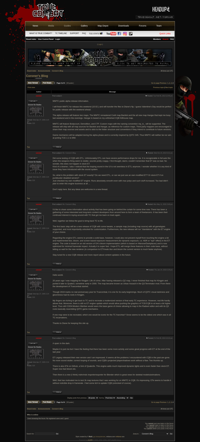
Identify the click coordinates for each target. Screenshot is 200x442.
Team (159, 25)
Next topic (169, 87)
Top (28, 147)
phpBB (90, 440)
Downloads (123, 25)
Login (57, 39)
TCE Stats (96, 34)
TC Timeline (61, 33)
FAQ (84, 33)
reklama (119, 436)
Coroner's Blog (57, 71)
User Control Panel (46, 39)
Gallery (84, 25)
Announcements (44, 71)
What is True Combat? (40, 33)
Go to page (155, 83)
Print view (31, 87)
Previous (163, 83)
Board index (31, 39)
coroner (39, 78)
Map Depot (103, 25)
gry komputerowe (99, 436)
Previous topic (158, 87)
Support (74, 33)
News (35, 25)
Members (157, 39)
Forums (142, 25)
